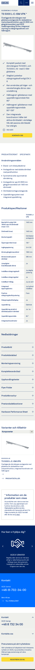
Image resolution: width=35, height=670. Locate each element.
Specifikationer (27, 154)
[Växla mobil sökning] (21, 3)
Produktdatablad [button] (17, 355)
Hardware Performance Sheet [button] (17, 412)
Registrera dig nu (17, 659)
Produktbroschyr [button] (17, 395)
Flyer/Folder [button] (17, 387)
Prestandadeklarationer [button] (17, 404)
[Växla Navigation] (32, 3)
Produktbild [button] (17, 347)
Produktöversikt (9, 154)
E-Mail (17, 514)
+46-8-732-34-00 (13, 589)
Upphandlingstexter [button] (17, 379)
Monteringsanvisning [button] (17, 363)
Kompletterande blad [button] (17, 371)
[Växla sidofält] (26, 3)
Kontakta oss (17, 135)
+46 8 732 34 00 (12, 624)
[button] (1, 546)
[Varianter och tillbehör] (17, 432)
